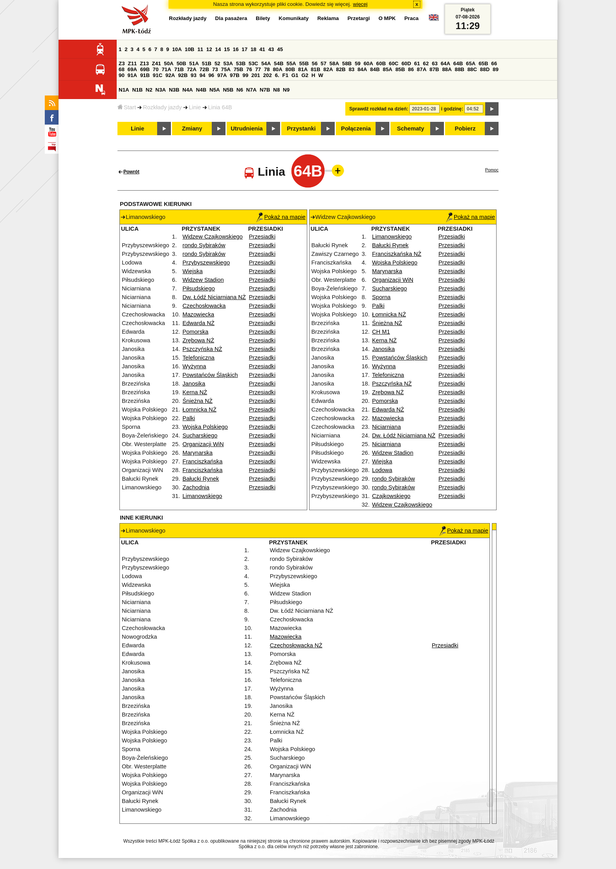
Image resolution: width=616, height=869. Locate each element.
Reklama (328, 18)
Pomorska (196, 332)
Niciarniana (386, 427)
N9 (286, 90)
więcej (360, 4)
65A (470, 63)
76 (249, 69)
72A (191, 69)
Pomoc (492, 169)
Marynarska (198, 453)
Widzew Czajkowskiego (213, 236)
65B (483, 63)
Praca (411, 18)
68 (122, 69)
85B (400, 69)
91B (145, 75)
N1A (124, 90)
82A (328, 69)
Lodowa (382, 470)
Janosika (194, 383)
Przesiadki (262, 236)
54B (278, 63)
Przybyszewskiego (206, 262)
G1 (295, 75)
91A (132, 75)
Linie (195, 107)
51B (206, 63)
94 (202, 75)
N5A (214, 90)
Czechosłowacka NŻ (296, 645)
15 (227, 49)
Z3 (122, 63)
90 (122, 75)
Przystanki (301, 128)
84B (375, 69)
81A (303, 69)
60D (406, 63)
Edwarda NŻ (198, 323)
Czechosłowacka (204, 306)
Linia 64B (220, 107)
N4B (201, 90)
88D (485, 69)
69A (132, 69)
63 (435, 63)
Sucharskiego (200, 435)
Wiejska (193, 271)
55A (291, 63)
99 (245, 75)
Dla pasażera (231, 18)
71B (179, 69)
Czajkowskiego (391, 496)
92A (170, 75)
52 (217, 63)
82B (340, 69)
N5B (228, 90)
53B (241, 63)
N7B (265, 90)
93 (193, 75)
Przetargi (358, 18)
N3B (174, 90)
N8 (276, 90)
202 (267, 75)
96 (211, 75)
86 (411, 69)
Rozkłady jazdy (162, 107)
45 (280, 49)
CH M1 (381, 332)
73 (215, 69)
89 (496, 69)
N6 (239, 90)
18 (254, 49)
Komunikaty (293, 18)
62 (426, 63)
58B (347, 63)
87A (421, 69)
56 (315, 63)
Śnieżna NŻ (198, 401)
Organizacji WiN (203, 444)
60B (381, 63)
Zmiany (192, 128)
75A (226, 69)
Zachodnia (196, 487)
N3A (161, 90)
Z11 (132, 63)
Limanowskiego (202, 496)
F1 (285, 75)
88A (446, 69)
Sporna (381, 297)
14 (218, 49)
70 (156, 69)
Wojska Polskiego (205, 427)
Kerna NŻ (195, 392)
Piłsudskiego (199, 288)
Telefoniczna (198, 358)
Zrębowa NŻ (198, 340)
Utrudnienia (246, 128)
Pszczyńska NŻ (202, 349)
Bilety (263, 18)
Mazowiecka (198, 314)
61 (417, 63)
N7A (251, 90)
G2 (304, 75)
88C (472, 69)
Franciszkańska (203, 461)
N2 (149, 90)
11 (200, 49)
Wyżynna (194, 366)
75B (238, 69)
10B (189, 49)
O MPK (387, 18)
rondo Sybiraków (204, 245)
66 (494, 63)
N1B (137, 90)
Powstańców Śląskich (210, 375)
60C (393, 63)
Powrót (131, 172)
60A (368, 63)
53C (253, 63)
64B (458, 63)
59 (358, 63)
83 (351, 69)
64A (445, 63)
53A (228, 63)
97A (222, 75)
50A (168, 63)
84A (362, 69)
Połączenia (356, 128)
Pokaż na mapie (280, 217)
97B (234, 75)
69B (145, 69)
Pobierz (465, 128)
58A (334, 63)
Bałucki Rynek (201, 479)
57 (323, 63)
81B (315, 69)
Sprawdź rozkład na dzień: (378, 109)
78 (267, 69)
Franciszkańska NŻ (396, 254)
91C (157, 75)
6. (277, 75)
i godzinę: (452, 109)
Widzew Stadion (203, 280)
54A (266, 63)
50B (181, 63)
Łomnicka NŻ (199, 409)
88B (459, 69)
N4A (187, 90)
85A (387, 69)
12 (209, 49)
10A (177, 49)
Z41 (156, 63)
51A (194, 63)
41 (262, 49)
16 (236, 49)
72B (204, 69)
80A (277, 69)
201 (255, 75)
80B (290, 69)
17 (245, 49)
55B (303, 63)
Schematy (410, 128)
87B (434, 69)
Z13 (144, 63)
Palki (189, 418)
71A (166, 69)
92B (182, 75)
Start (126, 107)
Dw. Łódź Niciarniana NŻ (214, 297)
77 (258, 69)
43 (271, 49)
